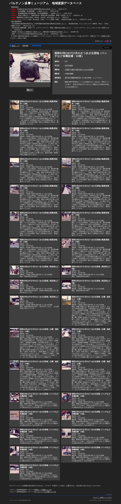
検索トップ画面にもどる (43, 490)
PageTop (109, 494)
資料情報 (25, 46)
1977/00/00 (69, 65)
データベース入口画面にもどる (45, 492)
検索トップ (14, 46)
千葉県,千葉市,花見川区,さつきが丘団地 (79, 69)
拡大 (29, 90)
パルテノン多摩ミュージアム (102, 497)
